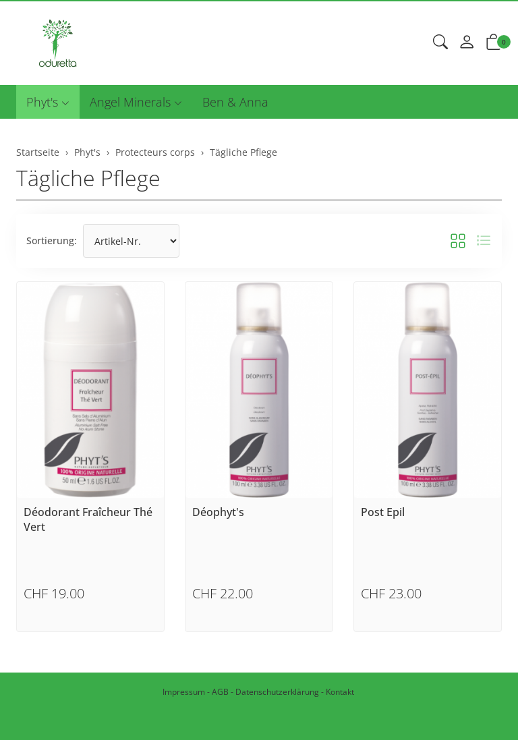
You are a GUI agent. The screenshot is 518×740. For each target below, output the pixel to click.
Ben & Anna (235, 102)
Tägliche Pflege (88, 177)
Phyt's (42, 102)
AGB (220, 692)
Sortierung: (51, 240)
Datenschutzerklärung (277, 692)
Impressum (184, 692)
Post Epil (383, 512)
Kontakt (340, 692)
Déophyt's (218, 512)
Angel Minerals (130, 102)
